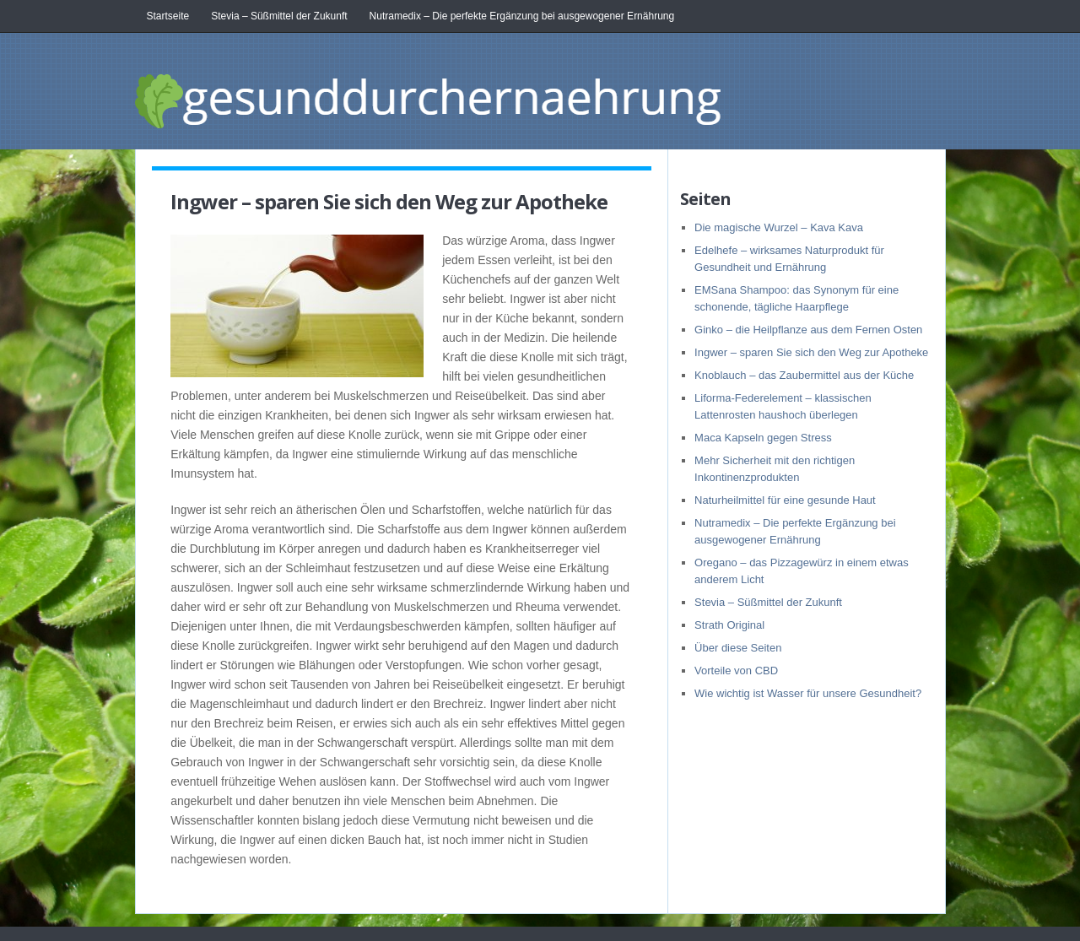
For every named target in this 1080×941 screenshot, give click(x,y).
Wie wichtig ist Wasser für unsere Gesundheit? (807, 693)
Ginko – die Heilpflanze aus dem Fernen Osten (808, 329)
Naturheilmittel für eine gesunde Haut (785, 500)
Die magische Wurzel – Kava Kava (778, 227)
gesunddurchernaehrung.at (493, 96)
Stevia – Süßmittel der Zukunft (279, 16)
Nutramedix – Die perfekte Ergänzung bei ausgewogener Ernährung (522, 16)
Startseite (168, 16)
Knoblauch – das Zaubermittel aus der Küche (804, 375)
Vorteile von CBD (736, 670)
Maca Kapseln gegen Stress (763, 437)
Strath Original (729, 625)
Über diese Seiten (737, 647)
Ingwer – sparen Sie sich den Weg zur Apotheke (811, 352)
